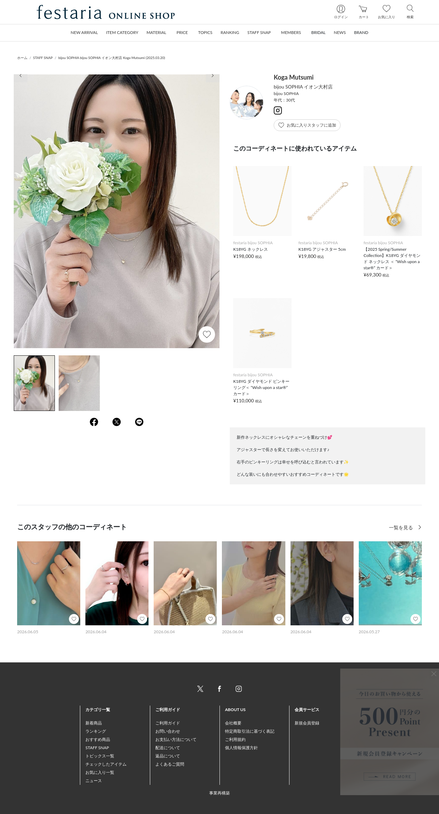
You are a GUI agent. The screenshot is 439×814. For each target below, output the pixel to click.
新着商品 (93, 722)
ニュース (93, 780)
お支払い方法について (176, 739)
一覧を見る (401, 527)
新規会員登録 (307, 722)
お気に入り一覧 (99, 772)
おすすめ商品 (97, 739)
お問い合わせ (167, 731)
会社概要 (233, 722)
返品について (167, 755)
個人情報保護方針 (241, 747)
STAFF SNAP (43, 58)
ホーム (22, 58)
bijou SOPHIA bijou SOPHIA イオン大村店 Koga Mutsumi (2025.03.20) (111, 58)
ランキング (95, 731)
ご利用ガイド (167, 722)
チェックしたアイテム (106, 764)
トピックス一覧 (99, 755)
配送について (167, 747)
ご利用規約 (235, 739)
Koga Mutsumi (293, 77)
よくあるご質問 (169, 764)
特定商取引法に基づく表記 (249, 731)
